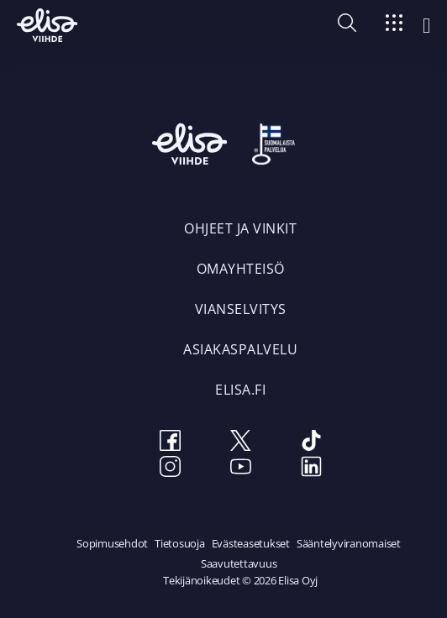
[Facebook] (170, 443)
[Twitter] (240, 443)
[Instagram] (170, 469)
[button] (347, 26)
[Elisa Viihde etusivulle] (47, 25)
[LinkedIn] (311, 469)
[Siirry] (394, 25)
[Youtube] (240, 469)
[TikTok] (311, 443)
